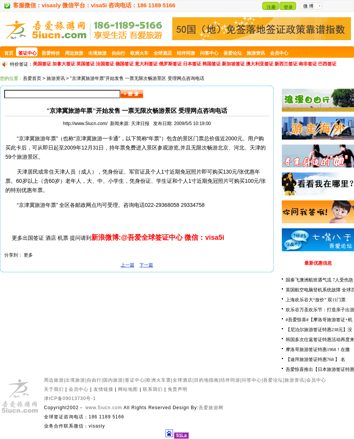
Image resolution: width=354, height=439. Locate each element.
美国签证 (42, 64)
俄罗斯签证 (170, 64)
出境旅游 (75, 380)
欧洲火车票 (158, 380)
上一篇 (127, 265)
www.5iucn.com (103, 407)
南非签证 (308, 64)
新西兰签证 (286, 64)
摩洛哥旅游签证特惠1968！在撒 (318, 349)
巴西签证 (327, 64)
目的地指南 (206, 380)
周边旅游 (54, 380)
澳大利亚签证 (259, 64)
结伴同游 (230, 380)
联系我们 (153, 389)
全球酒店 (182, 380)
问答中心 (252, 380)
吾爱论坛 (273, 380)
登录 (288, 7)
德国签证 (124, 64)
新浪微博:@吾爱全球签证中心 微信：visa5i (158, 237)
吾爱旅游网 (211, 407)
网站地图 (128, 389)
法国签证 (105, 64)
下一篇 (146, 265)
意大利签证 (146, 64)
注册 (271, 7)
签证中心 (135, 380)
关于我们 (54, 389)
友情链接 (103, 389)
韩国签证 (211, 64)
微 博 (308, 6)
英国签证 (85, 64)
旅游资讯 (56, 78)
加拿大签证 (63, 64)
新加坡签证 (233, 64)
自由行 (94, 380)
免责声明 (178, 389)
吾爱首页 (32, 78)
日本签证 (192, 64)
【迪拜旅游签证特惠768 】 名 (315, 359)
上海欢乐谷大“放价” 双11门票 (316, 299)
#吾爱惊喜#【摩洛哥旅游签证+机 (319, 319)
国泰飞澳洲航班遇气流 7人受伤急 (319, 280)
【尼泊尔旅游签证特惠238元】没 (319, 329)
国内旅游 (113, 380)
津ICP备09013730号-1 (70, 398)
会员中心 (316, 380)
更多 (28, 255)
